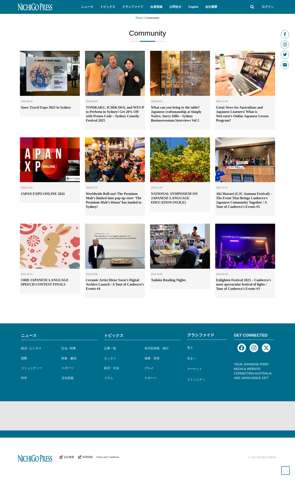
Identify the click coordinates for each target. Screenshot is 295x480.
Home (139, 17)
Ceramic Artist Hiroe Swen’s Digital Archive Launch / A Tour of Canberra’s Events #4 (115, 284)
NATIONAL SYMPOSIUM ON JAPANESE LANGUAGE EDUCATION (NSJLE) (174, 198)
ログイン (268, 6)
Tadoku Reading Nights (168, 280)
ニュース (29, 335)
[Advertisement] (96, 415)
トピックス (113, 335)
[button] (87, 7)
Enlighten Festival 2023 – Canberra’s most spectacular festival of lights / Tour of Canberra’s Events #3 (243, 284)
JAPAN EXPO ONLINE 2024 (43, 194)
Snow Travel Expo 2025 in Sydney (46, 107)
